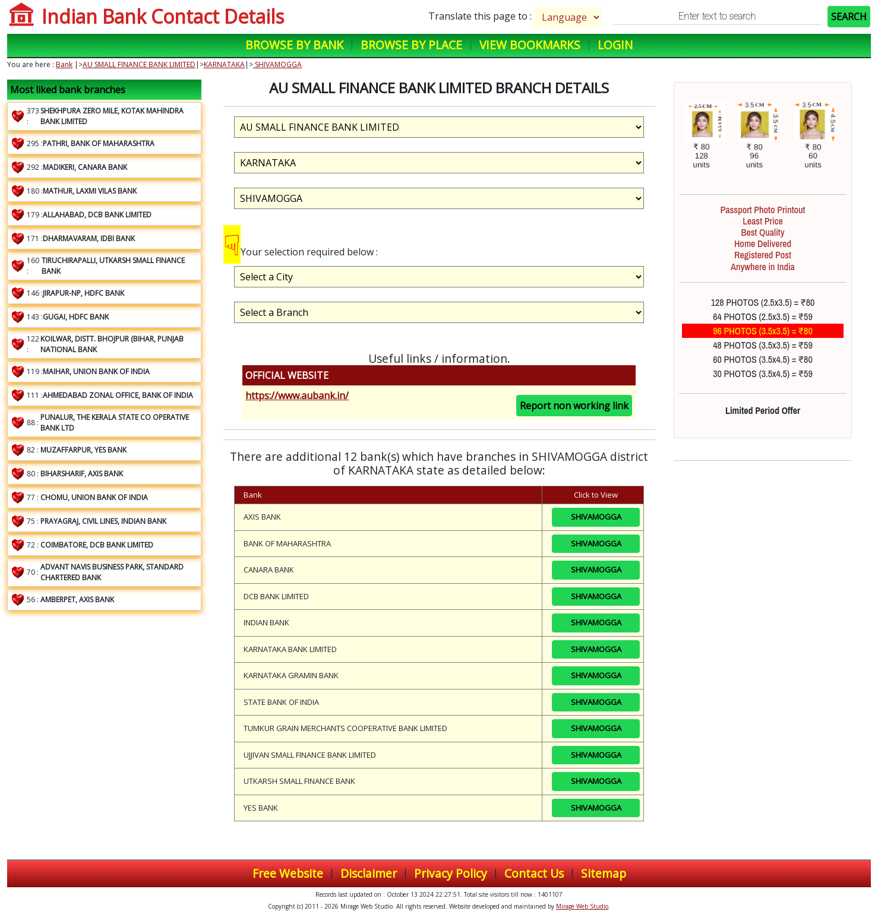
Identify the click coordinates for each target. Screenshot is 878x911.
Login (615, 45)
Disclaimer (368, 873)
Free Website (287, 873)
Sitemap (603, 873)
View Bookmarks (529, 45)
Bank (64, 64)
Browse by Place (411, 45)
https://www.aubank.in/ (297, 395)
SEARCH (849, 16)
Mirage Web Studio (582, 906)
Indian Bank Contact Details (163, 16)
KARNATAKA (224, 64)
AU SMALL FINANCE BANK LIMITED (139, 64)
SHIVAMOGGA (277, 64)
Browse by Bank (294, 45)
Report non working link (574, 405)
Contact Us (534, 873)
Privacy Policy (450, 873)
